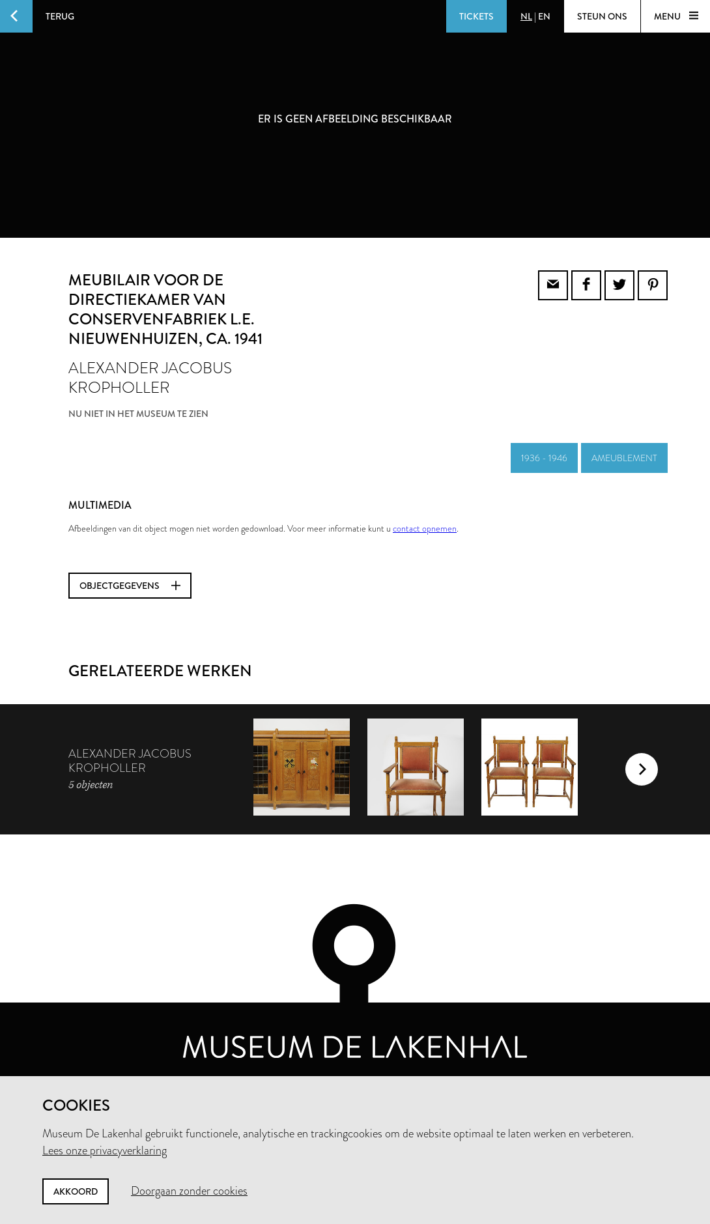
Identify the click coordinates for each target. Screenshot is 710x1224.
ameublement (624, 457)
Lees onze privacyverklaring (104, 1150)
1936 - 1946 (544, 457)
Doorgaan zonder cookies (189, 1190)
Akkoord (75, 1191)
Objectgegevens (129, 585)
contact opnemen (425, 528)
